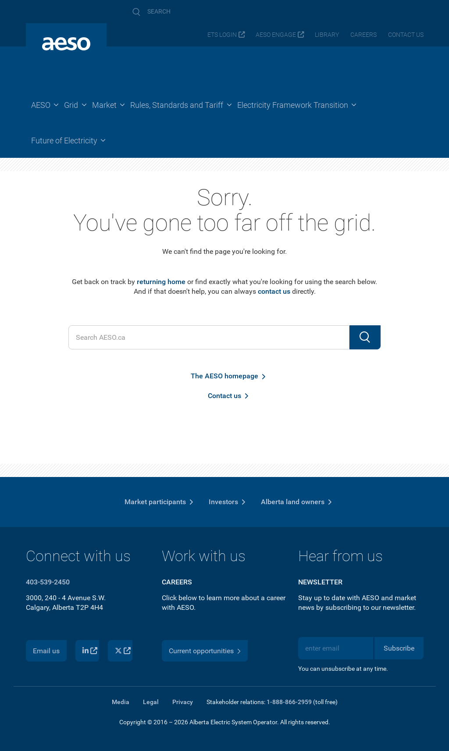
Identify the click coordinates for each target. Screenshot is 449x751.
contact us (274, 291)
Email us (46, 651)
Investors (223, 502)
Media (120, 701)
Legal (151, 701)
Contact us (406, 35)
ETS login (222, 35)
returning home (161, 282)
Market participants (155, 502)
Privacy (182, 701)
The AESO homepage (224, 376)
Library (327, 35)
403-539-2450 (48, 582)
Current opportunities (201, 651)
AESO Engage (276, 35)
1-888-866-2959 (289, 701)
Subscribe (399, 648)
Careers (363, 35)
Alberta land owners (292, 502)
